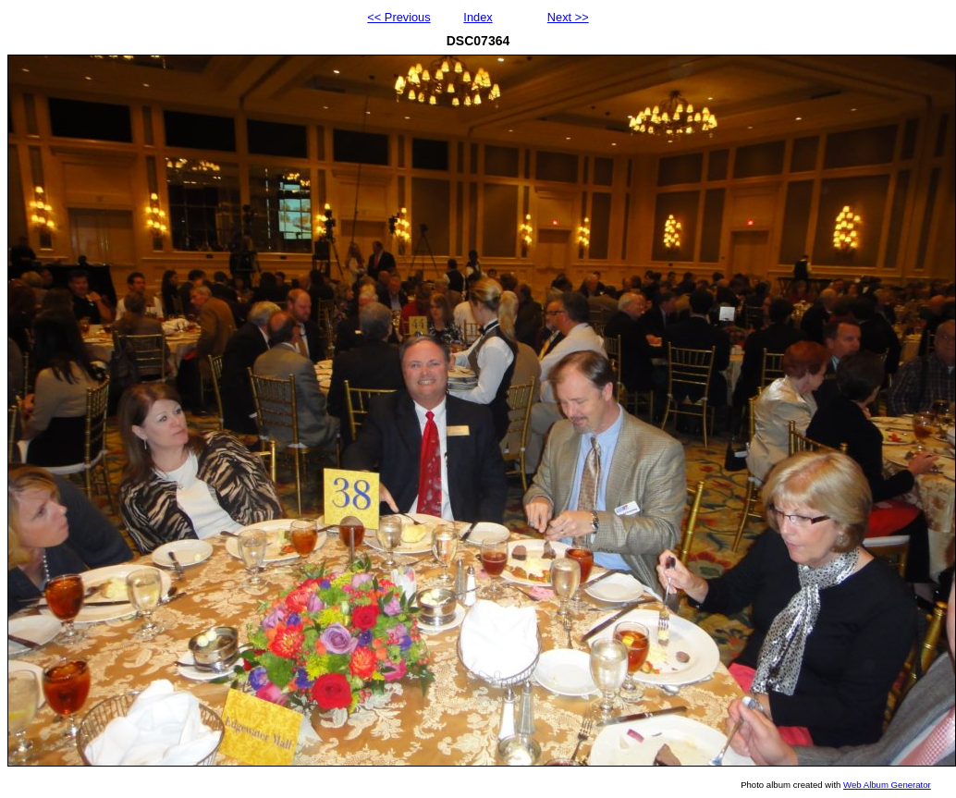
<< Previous (398, 17)
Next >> (568, 17)
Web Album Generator (887, 785)
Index (477, 17)
